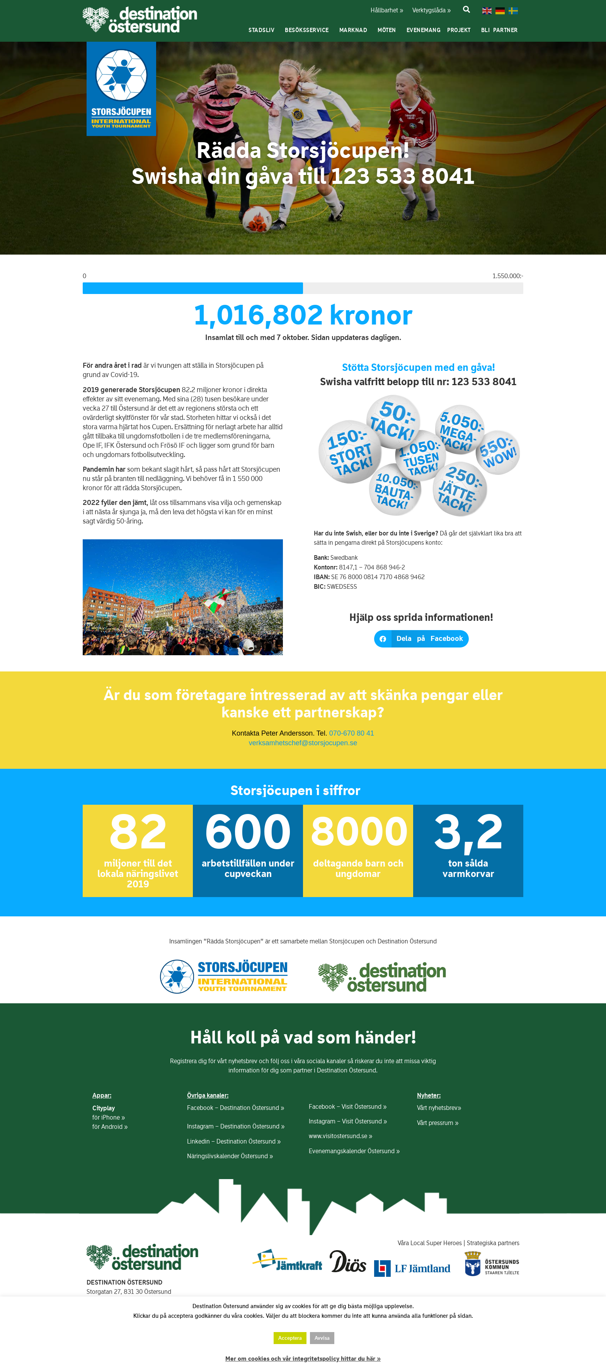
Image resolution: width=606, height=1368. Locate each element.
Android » (114, 1126)
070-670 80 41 (351, 733)
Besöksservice (309, 30)
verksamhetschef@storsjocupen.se (303, 743)
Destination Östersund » (252, 1107)
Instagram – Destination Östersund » (235, 1126)
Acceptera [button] (290, 1338)
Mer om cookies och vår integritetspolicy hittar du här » (303, 1359)
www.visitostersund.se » (340, 1136)
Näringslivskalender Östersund (227, 1156)
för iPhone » (108, 1117)
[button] (421, 638)
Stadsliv (263, 30)
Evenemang (424, 30)
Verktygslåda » (427, 10)
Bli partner (501, 30)
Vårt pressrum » (437, 1123)
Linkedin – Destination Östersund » (234, 1141)
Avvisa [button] (322, 1338)
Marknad (355, 30)
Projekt (461, 30)
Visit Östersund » (364, 1106)
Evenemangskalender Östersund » (354, 1151)
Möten (389, 30)
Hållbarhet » (386, 10)
